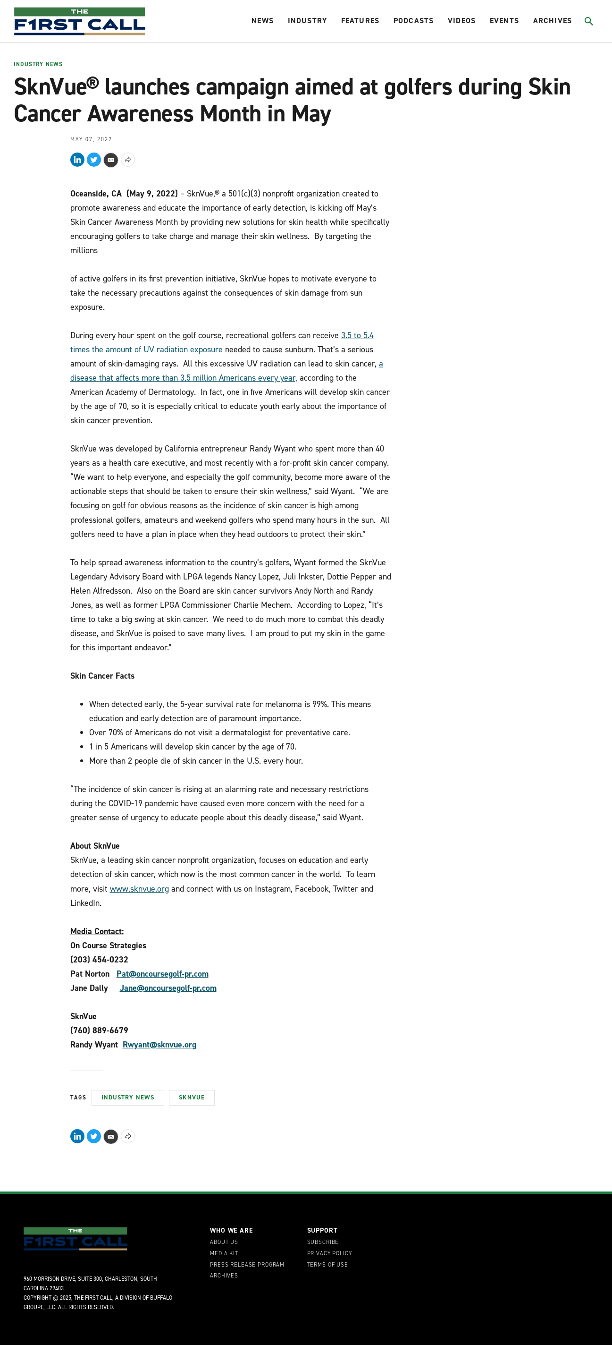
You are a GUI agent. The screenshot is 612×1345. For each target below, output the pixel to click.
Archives (552, 21)
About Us (224, 1242)
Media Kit (224, 1254)
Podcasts (414, 21)
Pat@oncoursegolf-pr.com (163, 973)
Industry (307, 21)
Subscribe (323, 1242)
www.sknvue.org (139, 888)
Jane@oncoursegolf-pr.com (168, 988)
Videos (462, 21)
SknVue (192, 1097)
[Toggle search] (589, 21)
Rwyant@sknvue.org (159, 1044)
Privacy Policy (329, 1254)
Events (504, 21)
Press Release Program (247, 1265)
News (263, 21)
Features (360, 21)
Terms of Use (327, 1265)
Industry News (38, 64)
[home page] (79, 21)
